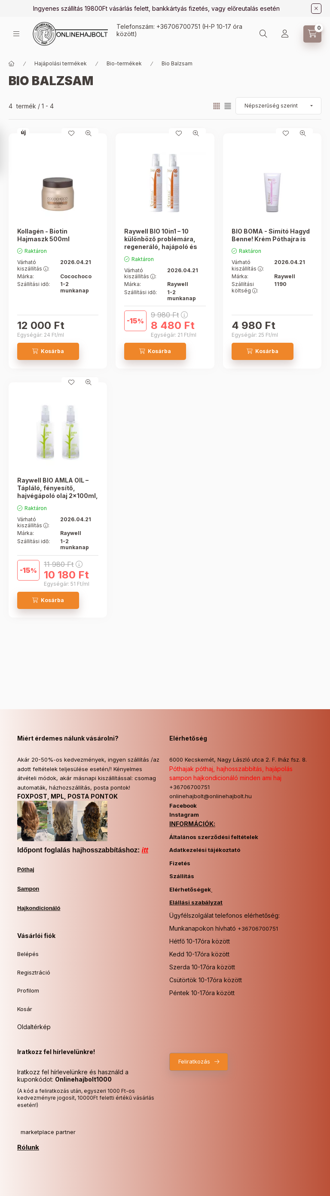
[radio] (227, 106)
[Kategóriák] (16, 34)
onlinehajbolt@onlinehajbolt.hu (210, 796)
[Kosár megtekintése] (312, 34)
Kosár (24, 1008)
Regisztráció (33, 972)
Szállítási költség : (245, 287)
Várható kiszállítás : (33, 265)
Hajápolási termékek (60, 63)
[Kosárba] (48, 351)
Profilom (28, 990)
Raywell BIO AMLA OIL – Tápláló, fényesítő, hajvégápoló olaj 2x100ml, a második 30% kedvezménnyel (57, 496)
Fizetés (179, 863)
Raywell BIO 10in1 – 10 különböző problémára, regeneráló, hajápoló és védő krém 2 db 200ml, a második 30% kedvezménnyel (161, 251)
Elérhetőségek (190, 889)
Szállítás (181, 876)
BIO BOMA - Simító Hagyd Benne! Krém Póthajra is (271, 235)
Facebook (183, 805)
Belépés (28, 953)
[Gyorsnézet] (88, 133)
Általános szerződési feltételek (213, 836)
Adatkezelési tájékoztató (204, 849)
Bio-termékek (124, 63)
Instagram (184, 814)
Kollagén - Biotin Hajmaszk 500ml (43, 235)
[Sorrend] (278, 105)
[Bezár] (316, 8)
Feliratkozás (194, 1061)
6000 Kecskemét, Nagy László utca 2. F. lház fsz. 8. (238, 759)
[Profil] (284, 34)
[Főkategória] (12, 64)
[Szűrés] (8, 152)
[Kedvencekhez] (71, 133)
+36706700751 (178, 26)
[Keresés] (263, 34)
